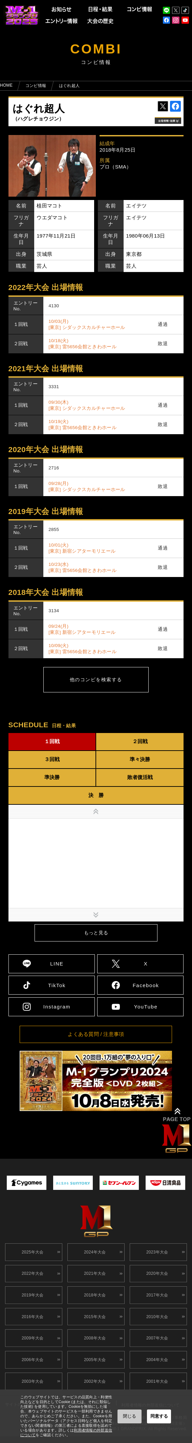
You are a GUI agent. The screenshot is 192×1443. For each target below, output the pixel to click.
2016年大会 (31, 1322)
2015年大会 (94, 1322)
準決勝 (52, 777)
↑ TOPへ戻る (177, 1131)
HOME (6, 85)
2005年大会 (94, 1369)
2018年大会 (94, 1299)
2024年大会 (94, 1252)
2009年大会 (31, 1345)
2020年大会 (156, 1276)
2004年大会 (156, 1369)
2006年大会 (31, 1369)
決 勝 (96, 795)
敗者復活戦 (140, 777)
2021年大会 (94, 1276)
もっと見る (96, 932)
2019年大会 (31, 1299)
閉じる (129, 1416)
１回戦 (52, 741)
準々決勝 (140, 759)
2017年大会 (156, 1299)
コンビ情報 (35, 85)
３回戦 (52, 759)
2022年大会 (31, 1276)
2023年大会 (156, 1252)
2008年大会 (94, 1345)
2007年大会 (156, 1345)
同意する (159, 1416)
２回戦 (140, 741)
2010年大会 (156, 1322)
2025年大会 (31, 1252)
